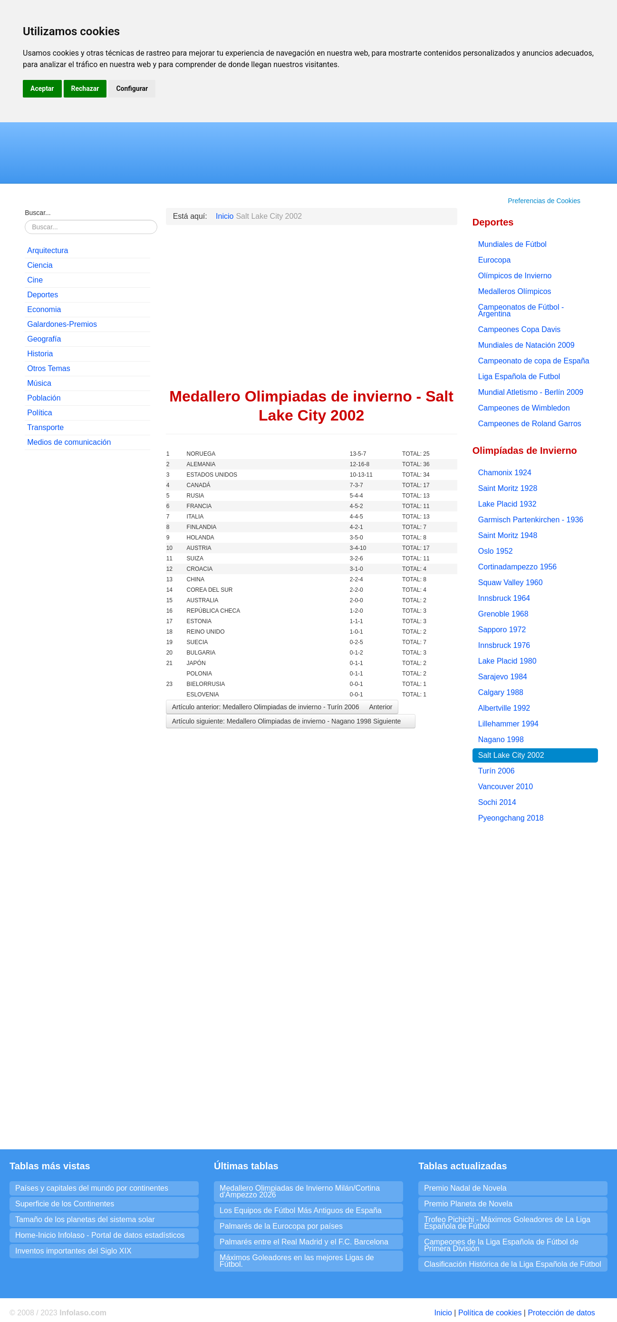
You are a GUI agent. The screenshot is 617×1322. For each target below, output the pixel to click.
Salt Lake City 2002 (511, 755)
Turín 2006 (496, 771)
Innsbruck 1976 (504, 645)
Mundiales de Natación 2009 (526, 345)
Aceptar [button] (42, 88)
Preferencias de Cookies (544, 201)
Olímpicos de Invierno (515, 276)
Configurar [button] (132, 88)
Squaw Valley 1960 (510, 582)
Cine (35, 280)
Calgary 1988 (500, 692)
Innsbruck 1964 (504, 598)
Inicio (443, 1313)
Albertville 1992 (504, 708)
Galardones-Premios (62, 324)
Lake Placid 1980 (507, 661)
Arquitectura (47, 250)
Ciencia (39, 265)
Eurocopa (494, 260)
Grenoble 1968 (503, 614)
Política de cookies (489, 1313)
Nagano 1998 (501, 739)
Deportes (42, 295)
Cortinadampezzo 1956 (517, 567)
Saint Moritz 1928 (508, 488)
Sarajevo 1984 (502, 677)
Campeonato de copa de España (533, 361)
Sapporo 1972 (502, 630)
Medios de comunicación (69, 442)
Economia (44, 309)
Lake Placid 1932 (507, 504)
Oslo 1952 (495, 551)
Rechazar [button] (85, 88)
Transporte (45, 427)
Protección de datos (561, 1313)
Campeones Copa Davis (519, 329)
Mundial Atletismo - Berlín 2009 (530, 392)
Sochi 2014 (497, 802)
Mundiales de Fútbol (512, 244)
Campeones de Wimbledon (524, 408)
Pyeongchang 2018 (511, 818)
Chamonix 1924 (504, 473)
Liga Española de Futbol (519, 376)
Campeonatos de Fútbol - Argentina (521, 310)
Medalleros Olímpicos (514, 291)
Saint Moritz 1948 (508, 535)
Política (39, 413)
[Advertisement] (87, 602)
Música (39, 383)
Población (43, 398)
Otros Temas (48, 368)
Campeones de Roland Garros (529, 424)
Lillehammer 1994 (508, 724)
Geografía (44, 339)
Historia (40, 354)
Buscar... (37, 212)
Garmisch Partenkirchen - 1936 (530, 520)
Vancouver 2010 (505, 787)
